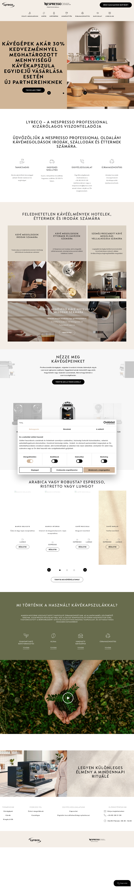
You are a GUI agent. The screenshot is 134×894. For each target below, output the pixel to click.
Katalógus (35, 821)
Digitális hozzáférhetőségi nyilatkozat (73, 821)
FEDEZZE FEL (35, 809)
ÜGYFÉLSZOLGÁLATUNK (73, 809)
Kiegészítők (8, 828)
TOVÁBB (26, 648)
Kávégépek (8, 814)
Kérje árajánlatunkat (117, 814)
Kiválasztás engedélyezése (67, 470)
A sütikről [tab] (100, 429)
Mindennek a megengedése (99, 470)
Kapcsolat (73, 814)
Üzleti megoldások (35, 814)
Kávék (8, 821)
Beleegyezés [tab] (34, 429)
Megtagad (35, 470)
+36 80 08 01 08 (115, 821)
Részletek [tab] (67, 429)
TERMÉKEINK (8, 809)
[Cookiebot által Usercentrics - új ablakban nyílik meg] (105, 422)
